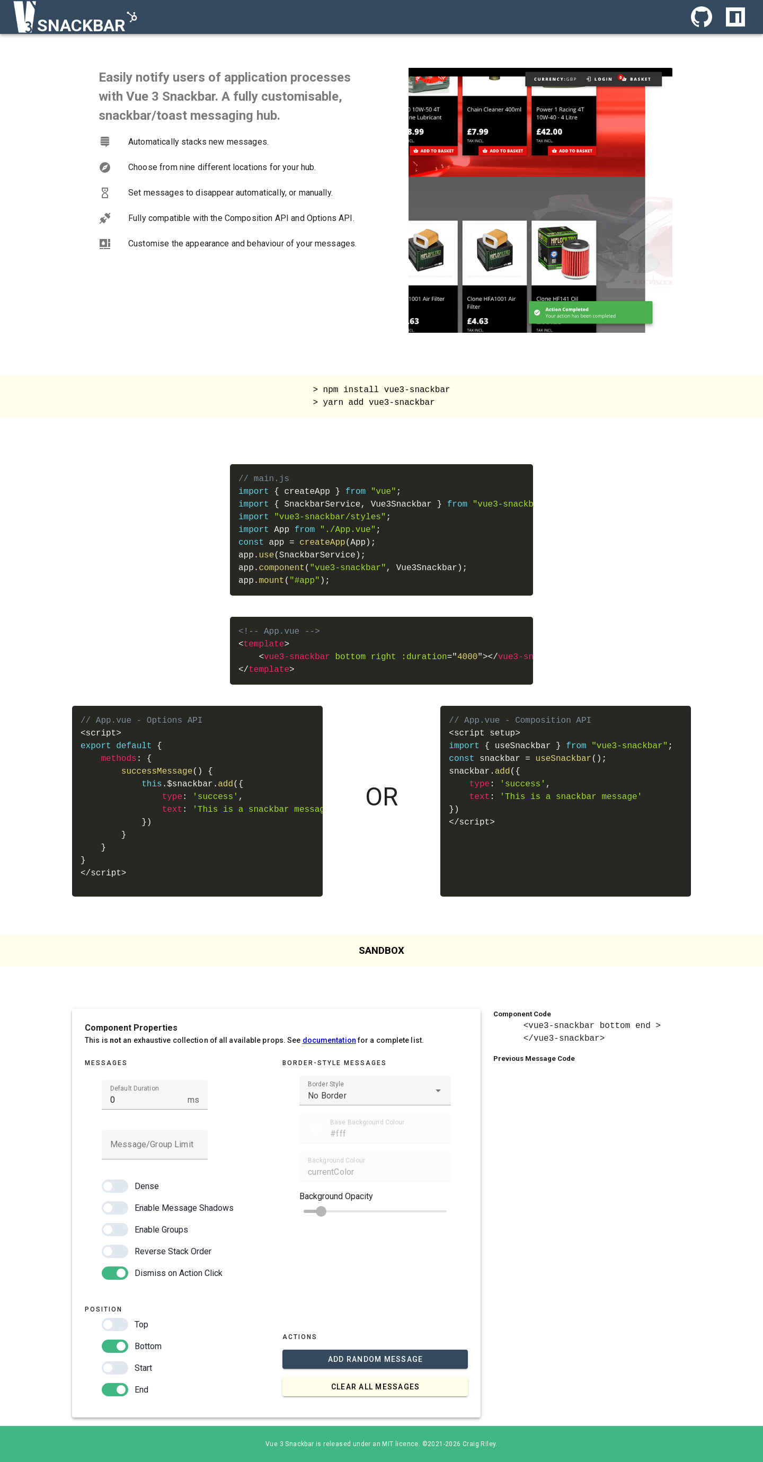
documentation (329, 1040)
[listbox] (232, 193)
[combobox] (374, 1090)
